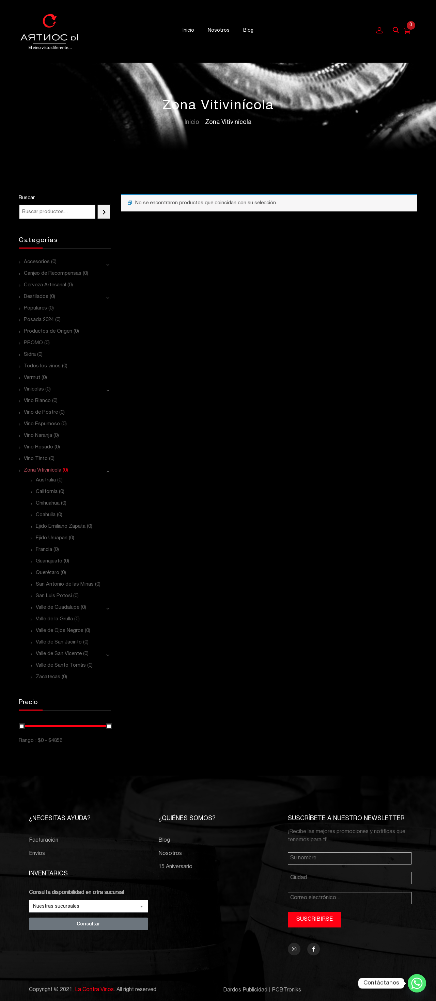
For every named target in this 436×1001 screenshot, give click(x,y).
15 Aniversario (175, 867)
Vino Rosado (38, 447)
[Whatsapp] (417, 983)
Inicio (192, 123)
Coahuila (46, 515)
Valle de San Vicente (59, 653)
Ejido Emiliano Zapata (60, 526)
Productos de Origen (48, 331)
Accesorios (37, 262)
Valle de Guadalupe (57, 607)
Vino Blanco (37, 400)
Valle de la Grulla (54, 619)
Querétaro (47, 572)
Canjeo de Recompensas (52, 273)
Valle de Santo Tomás (61, 665)
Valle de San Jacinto (59, 642)
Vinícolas (34, 389)
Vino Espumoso (42, 424)
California (47, 491)
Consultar (88, 924)
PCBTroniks (286, 990)
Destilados (36, 296)
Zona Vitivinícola (42, 470)
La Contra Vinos (94, 990)
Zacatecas (48, 677)
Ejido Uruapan (51, 538)
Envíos (37, 854)
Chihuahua (48, 503)
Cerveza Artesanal (45, 285)
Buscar (27, 198)
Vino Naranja (38, 435)
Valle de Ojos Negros (59, 630)
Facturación (43, 840)
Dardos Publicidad (245, 990)
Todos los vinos (42, 366)
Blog (164, 840)
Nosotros (170, 854)
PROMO (33, 343)
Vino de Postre (41, 412)
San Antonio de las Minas (65, 584)
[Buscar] (104, 212)
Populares (35, 308)
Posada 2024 (39, 319)
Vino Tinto (36, 458)
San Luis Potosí (54, 596)
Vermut (32, 377)
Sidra (30, 354)
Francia (44, 549)
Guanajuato (49, 561)
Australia (46, 480)
